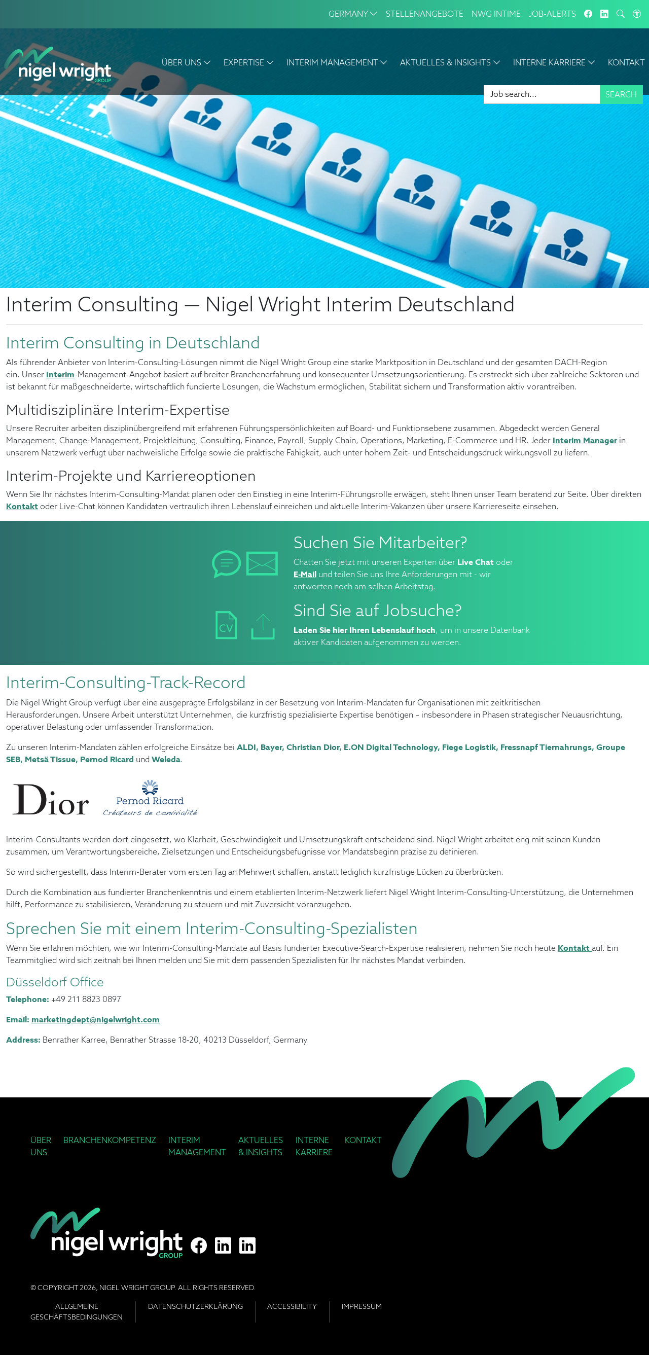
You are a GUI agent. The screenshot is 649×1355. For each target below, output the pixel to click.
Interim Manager (585, 440)
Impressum (362, 1306)
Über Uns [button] (186, 62)
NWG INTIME (496, 14)
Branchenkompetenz (109, 1140)
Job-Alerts (552, 14)
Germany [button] (353, 14)
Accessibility (292, 1306)
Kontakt (626, 62)
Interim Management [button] (337, 62)
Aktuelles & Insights (260, 1146)
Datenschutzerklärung (195, 1306)
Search (621, 94)
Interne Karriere (314, 1146)
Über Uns (40, 1146)
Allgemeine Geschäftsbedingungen (76, 1312)
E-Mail (305, 574)
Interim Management (197, 1146)
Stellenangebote (424, 14)
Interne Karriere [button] (554, 62)
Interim (60, 374)
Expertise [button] (249, 62)
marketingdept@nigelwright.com (95, 1019)
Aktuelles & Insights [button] (450, 62)
